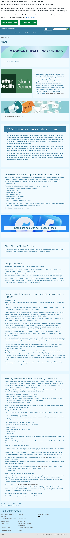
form (45, 457)
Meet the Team (22, 518)
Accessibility (56, 534)
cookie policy (30, 17)
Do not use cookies (29, 22)
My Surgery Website (47, 534)
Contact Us (44, 32)
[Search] (60, 29)
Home (2, 32)
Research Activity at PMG (25, 527)
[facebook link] (39, 516)
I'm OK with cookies (9, 22)
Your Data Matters (42, 466)
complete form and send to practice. (28, 484)
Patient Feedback (36, 32)
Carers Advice (5, 521)
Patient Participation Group (8, 518)
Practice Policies (5, 527)
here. (41, 496)
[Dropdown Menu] (48, 29)
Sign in (2, 534)
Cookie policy (64, 534)
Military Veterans (6, 523)
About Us (8, 32)
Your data (38, 536)
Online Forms (27, 32)
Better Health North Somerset (55, 93)
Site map (44, 536)
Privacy (20, 530)
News (20, 32)
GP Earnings (21, 521)
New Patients (15, 32)
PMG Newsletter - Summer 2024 (13, 116)
